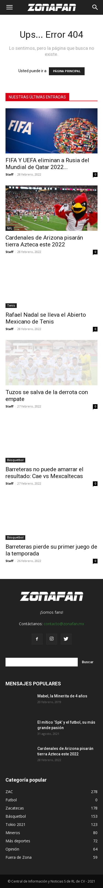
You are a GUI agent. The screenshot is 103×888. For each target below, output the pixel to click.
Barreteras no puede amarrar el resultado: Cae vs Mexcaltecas (44, 472)
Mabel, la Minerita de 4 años (62, 696)
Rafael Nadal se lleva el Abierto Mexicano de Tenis (45, 318)
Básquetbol (15, 460)
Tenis (11, 305)
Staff (9, 174)
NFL (9, 228)
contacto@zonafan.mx (64, 623)
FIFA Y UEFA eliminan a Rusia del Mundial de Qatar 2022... (47, 163)
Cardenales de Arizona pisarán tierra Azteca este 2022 (44, 241)
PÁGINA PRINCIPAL (66, 71)
